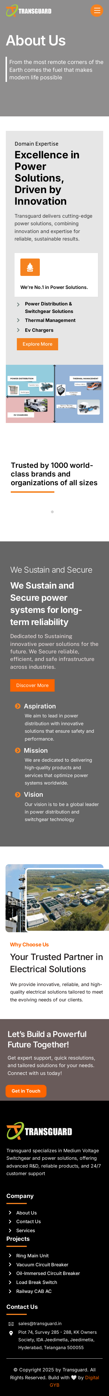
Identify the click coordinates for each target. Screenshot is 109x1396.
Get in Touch (26, 1091)
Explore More (37, 344)
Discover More (32, 685)
